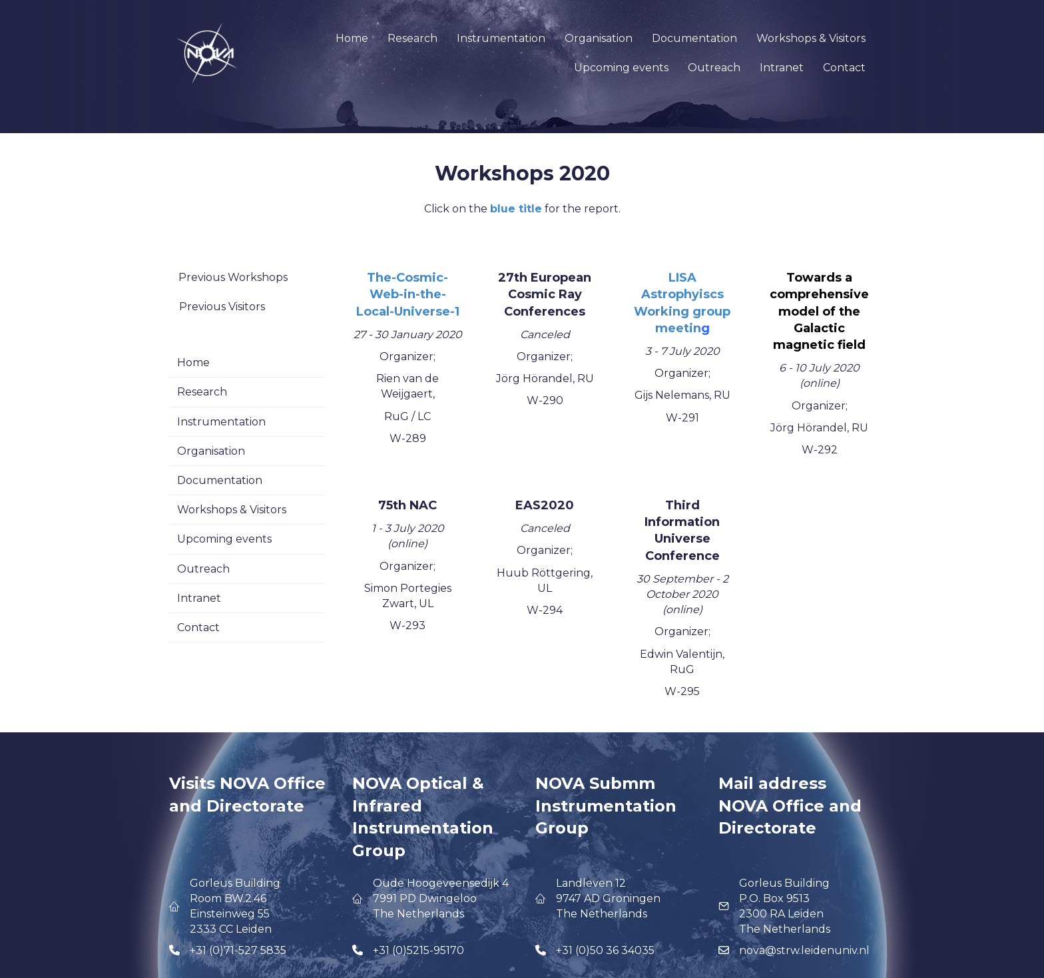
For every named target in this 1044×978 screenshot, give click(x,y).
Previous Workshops (233, 277)
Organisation (599, 38)
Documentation (694, 38)
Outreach (714, 67)
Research (412, 38)
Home (352, 38)
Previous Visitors (222, 306)
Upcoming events (621, 67)
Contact (844, 67)
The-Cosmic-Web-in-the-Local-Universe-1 (407, 294)
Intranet (782, 67)
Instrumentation (501, 38)
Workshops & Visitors (811, 38)
